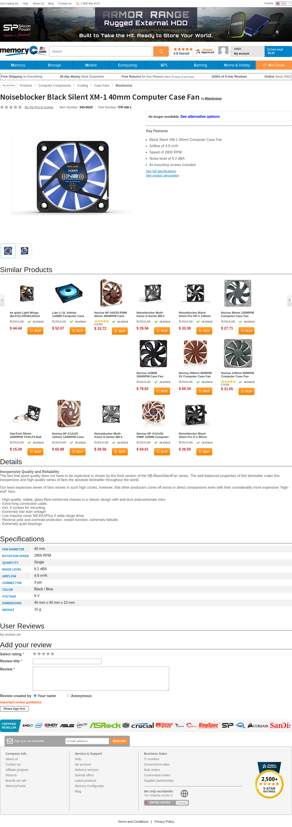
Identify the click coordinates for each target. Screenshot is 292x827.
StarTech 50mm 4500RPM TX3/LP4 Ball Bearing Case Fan (25, 435)
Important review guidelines (21, 702)
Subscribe (119, 741)
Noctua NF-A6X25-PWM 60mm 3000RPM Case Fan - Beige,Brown (110, 314)
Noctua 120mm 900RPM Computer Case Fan (237, 374)
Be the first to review (39, 107)
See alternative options (200, 116)
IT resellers (151, 759)
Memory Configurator (89, 786)
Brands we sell (16, 780)
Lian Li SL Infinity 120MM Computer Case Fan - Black (68, 314)
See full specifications (161, 171)
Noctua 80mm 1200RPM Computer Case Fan (237, 314)
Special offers (84, 775)
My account (241, 53)
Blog (51, 3)
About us (12, 759)
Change (182, 802)
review (98, 324)
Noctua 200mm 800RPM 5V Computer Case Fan (195, 374)
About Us (38, 3)
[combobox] (101, 51)
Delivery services (87, 770)
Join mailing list (9, 3)
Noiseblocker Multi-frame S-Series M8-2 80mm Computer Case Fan (152, 314)
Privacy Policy (164, 821)
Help (25, 3)
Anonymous (79, 696)
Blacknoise (213, 98)
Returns (11, 775)
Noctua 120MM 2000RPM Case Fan (150, 374)
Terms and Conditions (133, 821)
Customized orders (157, 775)
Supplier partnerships (159, 780)
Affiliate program (17, 770)
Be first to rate (17, 321)
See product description (162, 175)
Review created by (15, 696)
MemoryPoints (16, 786)
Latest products (85, 780)
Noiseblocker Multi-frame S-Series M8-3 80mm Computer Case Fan (109, 435)
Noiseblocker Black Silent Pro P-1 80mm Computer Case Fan (193, 435)
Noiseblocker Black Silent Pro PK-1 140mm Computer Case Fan (195, 314)
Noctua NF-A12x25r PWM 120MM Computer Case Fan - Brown (153, 435)
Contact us (13, 764)
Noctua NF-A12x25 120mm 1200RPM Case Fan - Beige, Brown (68, 435)
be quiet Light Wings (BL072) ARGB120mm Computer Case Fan (25, 314)
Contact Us (64, 3)
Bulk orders (152, 770)
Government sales (157, 764)
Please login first (14, 708)
